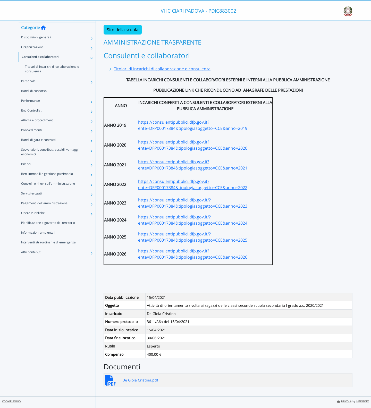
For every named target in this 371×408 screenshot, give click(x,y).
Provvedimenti (31, 139)
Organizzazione (32, 56)
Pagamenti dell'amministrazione (44, 212)
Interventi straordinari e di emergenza (48, 251)
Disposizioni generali (36, 46)
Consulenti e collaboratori (40, 65)
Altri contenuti (31, 261)
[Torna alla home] (43, 36)
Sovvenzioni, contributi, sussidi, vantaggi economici (50, 160)
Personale (28, 90)
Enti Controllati (31, 119)
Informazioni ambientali (38, 241)
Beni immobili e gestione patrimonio (47, 182)
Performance (30, 109)
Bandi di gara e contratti (38, 148)
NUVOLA (344, 401)
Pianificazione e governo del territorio (48, 231)
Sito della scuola (122, 29)
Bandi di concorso (34, 99)
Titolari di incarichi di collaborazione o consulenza (52, 77)
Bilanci (26, 173)
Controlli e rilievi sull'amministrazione (48, 192)
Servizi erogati (31, 202)
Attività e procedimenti (37, 129)
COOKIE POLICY (11, 401)
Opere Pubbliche (33, 221)
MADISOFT (362, 401)
